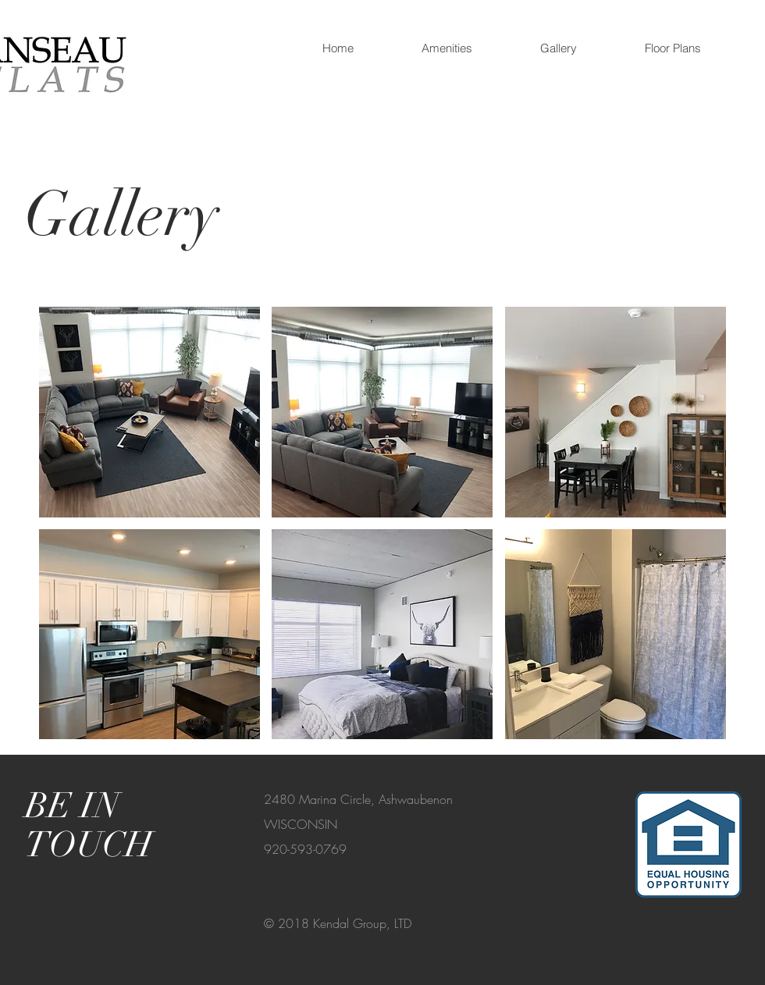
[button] (672, 48)
